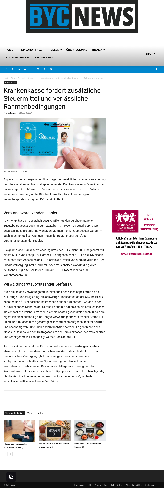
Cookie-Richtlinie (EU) (113, 485)
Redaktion (12, 113)
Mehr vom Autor (35, 413)
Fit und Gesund (18, 78)
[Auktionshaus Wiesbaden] (136, 257)
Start (6, 78)
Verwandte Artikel (14, 413)
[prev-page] (6, 454)
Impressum (79, 485)
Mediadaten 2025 (134, 485)
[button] (156, 69)
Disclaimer (149, 485)
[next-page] (11, 454)
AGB (89, 485)
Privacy (97, 485)
